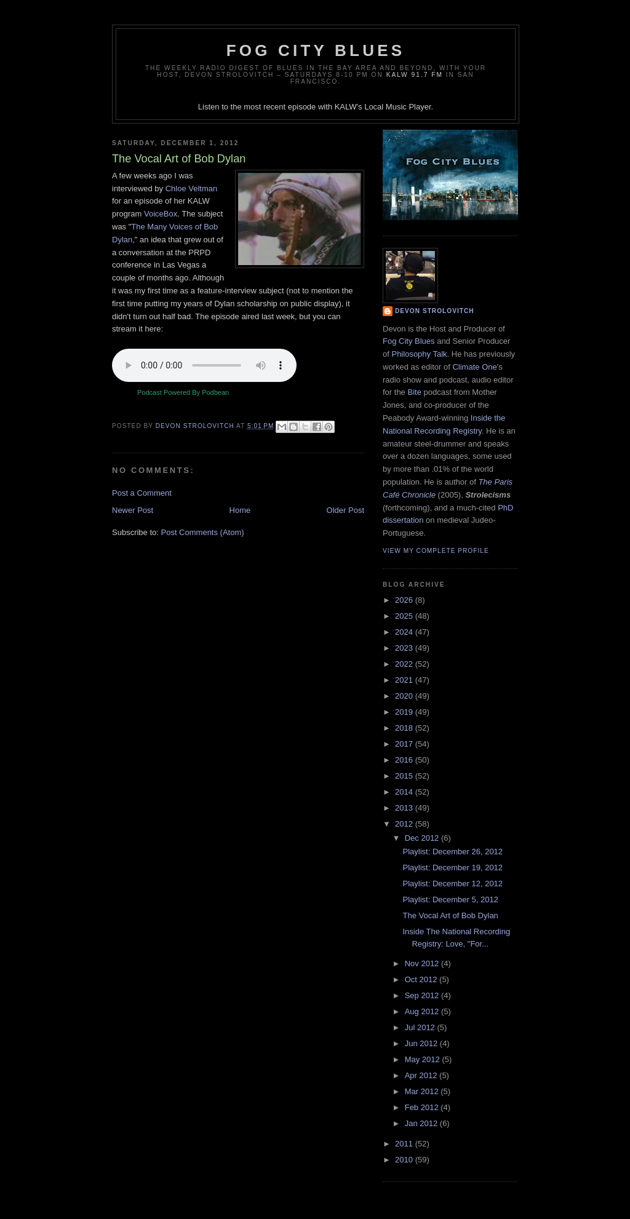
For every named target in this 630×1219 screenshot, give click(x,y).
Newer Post (132, 510)
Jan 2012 (422, 1123)
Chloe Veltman (191, 188)
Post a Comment (142, 493)
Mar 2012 (423, 1091)
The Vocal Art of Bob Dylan (450, 915)
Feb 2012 (423, 1107)
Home (240, 510)
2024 (405, 632)
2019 (405, 712)
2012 (405, 823)
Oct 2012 (422, 979)
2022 (405, 664)
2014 (405, 791)
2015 (405, 775)
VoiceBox (160, 213)
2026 (405, 600)
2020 (405, 696)
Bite (414, 392)
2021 (405, 680)
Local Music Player (397, 106)
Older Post (345, 510)
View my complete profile (436, 550)
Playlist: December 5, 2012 (450, 899)
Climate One (474, 366)
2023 (405, 648)
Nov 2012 (423, 963)
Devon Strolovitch (434, 311)
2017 (405, 743)
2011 (405, 1143)
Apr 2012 (422, 1075)
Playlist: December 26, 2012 (452, 851)
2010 (405, 1159)
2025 (405, 616)
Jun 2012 (422, 1043)
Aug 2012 (423, 1011)
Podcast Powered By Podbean (183, 392)
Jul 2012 (421, 1027)
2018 (405, 728)
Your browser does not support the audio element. (204, 365)
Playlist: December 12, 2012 (452, 883)
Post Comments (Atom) (202, 532)
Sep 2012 (423, 995)
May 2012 (423, 1059)
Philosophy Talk (419, 354)
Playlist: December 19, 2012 (452, 867)
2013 (405, 807)
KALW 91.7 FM (414, 74)
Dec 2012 (423, 838)
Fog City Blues (315, 50)
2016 (405, 759)
